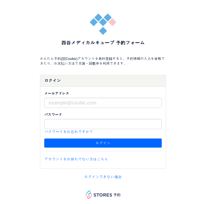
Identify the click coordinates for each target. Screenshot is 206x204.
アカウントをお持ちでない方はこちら (76, 159)
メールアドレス (56, 94)
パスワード (53, 115)
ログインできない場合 (103, 177)
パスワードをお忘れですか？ (68, 132)
